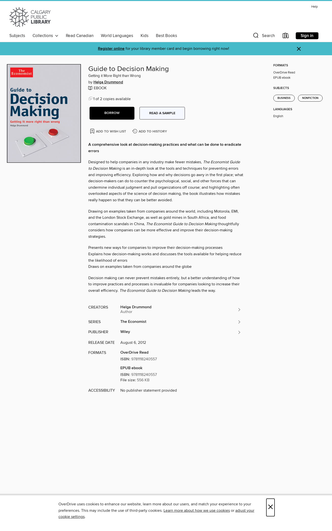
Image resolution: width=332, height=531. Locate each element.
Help (314, 7)
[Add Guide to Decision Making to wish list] (108, 131)
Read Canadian (79, 35)
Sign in (307, 35)
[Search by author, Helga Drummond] (181, 309)
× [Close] (270, 507)
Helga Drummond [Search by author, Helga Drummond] (108, 82)
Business (284, 98)
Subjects (17, 35)
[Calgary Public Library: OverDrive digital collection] (30, 17)
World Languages (117, 35)
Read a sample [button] (162, 113)
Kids (144, 35)
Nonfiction (310, 98)
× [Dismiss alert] (298, 49)
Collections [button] (45, 35)
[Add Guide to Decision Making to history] (150, 131)
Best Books (166, 35)
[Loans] (285, 36)
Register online (111, 48)
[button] (263, 36)
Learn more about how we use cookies (197, 510)
